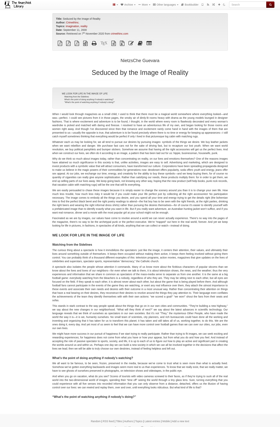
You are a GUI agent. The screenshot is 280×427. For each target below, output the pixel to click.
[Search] (247, 4)
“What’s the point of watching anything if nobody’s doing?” (89, 102)
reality (84, 26)
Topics (139, 421)
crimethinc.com (119, 33)
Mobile (166, 421)
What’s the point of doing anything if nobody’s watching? (89, 99)
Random (96, 421)
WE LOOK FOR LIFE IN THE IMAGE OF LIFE (85, 93)
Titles (119, 421)
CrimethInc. (72, 22)
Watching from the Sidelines (76, 97)
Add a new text (180, 421)
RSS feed (108, 421)
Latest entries (152, 421)
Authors (128, 421)
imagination (72, 26)
